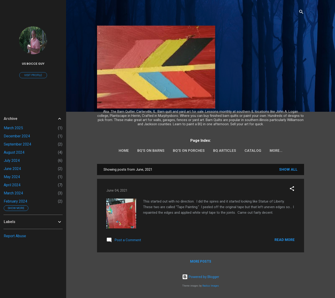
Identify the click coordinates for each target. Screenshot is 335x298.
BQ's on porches (189, 151)
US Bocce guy (33, 63)
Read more (285, 240)
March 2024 (13, 193)
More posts (200, 261)
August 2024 (14, 152)
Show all (288, 169)
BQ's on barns (150, 151)
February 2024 (15, 201)
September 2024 (17, 144)
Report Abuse (15, 236)
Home (124, 151)
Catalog (253, 151)
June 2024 (12, 168)
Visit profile (33, 75)
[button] (292, 189)
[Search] (301, 13)
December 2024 (17, 136)
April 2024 (12, 185)
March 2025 (13, 128)
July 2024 (12, 160)
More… (276, 151)
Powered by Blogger (200, 277)
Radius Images (210, 285)
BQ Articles (224, 151)
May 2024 (12, 177)
